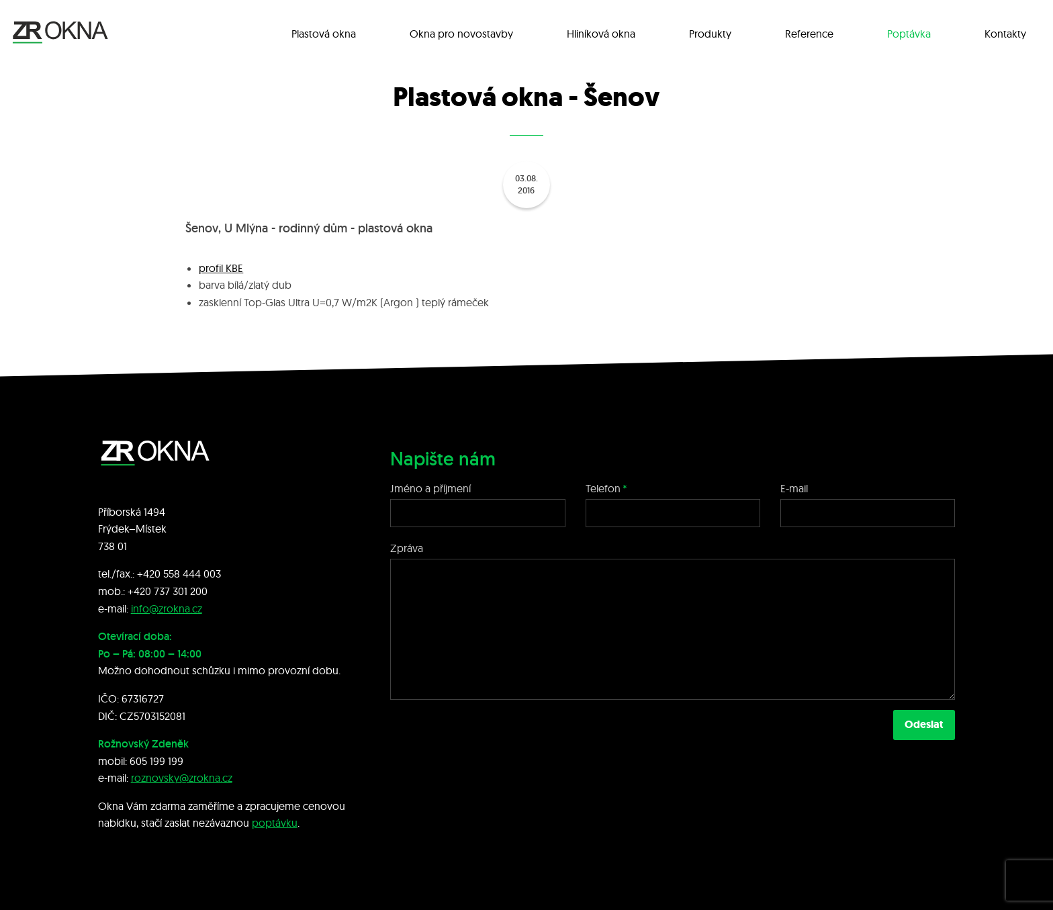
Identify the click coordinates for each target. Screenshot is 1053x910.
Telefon (603, 488)
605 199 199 (156, 761)
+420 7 (143, 591)
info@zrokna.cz (166, 608)
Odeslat (924, 724)
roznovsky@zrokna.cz (181, 777)
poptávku (274, 822)
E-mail (794, 488)
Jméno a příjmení (430, 488)
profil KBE (221, 268)
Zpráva (406, 548)
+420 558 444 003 (179, 573)
